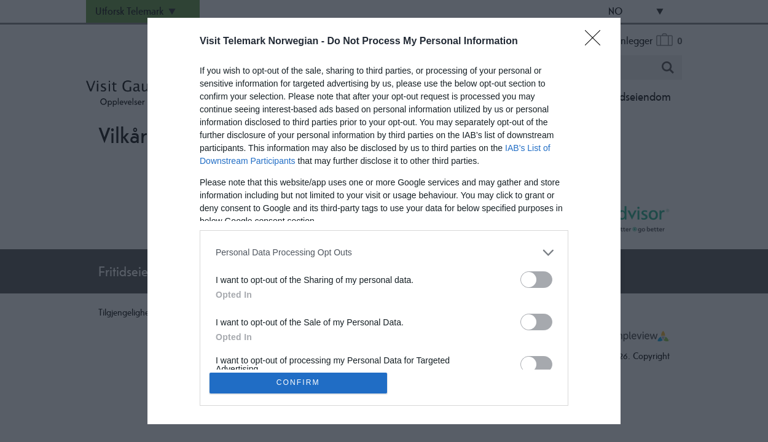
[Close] (596, 40)
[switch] (536, 278)
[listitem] (384, 251)
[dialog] (384, 221)
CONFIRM (299, 382)
